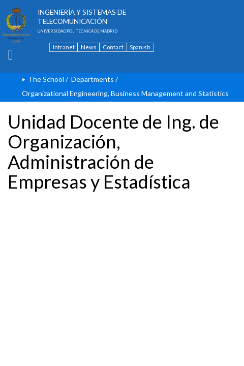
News (89, 47)
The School (46, 79)
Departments (92, 79)
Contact (113, 47)
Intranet (64, 47)
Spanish (140, 47)
